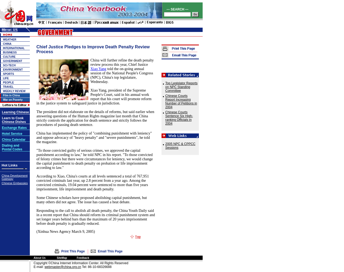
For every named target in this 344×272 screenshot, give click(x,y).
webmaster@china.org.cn (63, 267)
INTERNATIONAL (14, 48)
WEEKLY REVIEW (14, 91)
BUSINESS (10, 52)
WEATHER (9, 39)
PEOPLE (8, 82)
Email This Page (110, 251)
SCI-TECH (9, 65)
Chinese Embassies (15, 183)
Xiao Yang (98, 69)
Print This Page (73, 251)
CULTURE (9, 56)
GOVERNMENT (12, 61)
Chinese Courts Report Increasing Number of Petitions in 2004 (181, 101)
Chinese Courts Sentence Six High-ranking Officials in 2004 (179, 117)
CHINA (7, 43)
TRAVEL (8, 86)
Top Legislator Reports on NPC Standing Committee (181, 87)
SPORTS (8, 73)
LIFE (6, 78)
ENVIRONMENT (13, 69)
